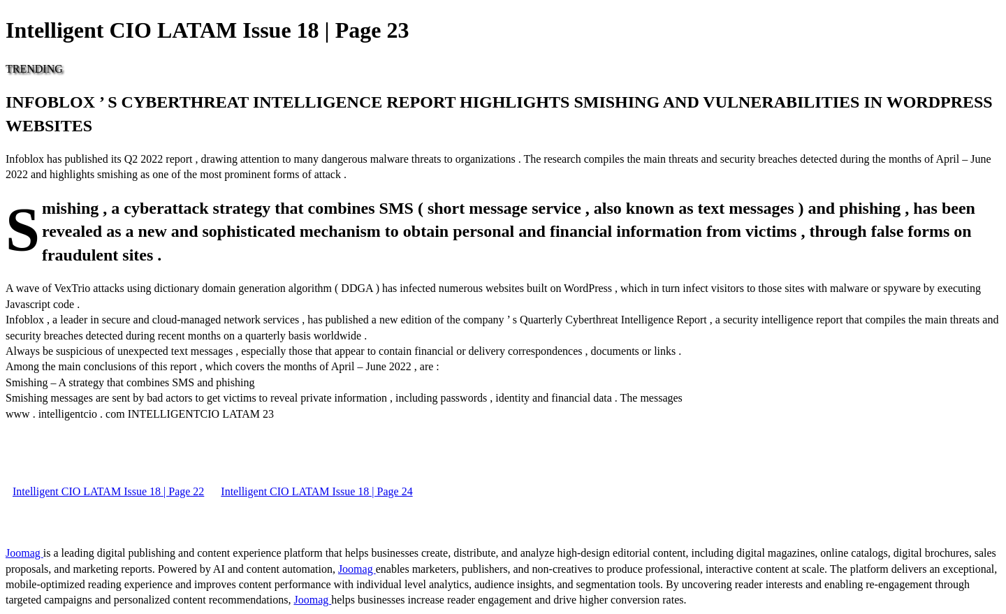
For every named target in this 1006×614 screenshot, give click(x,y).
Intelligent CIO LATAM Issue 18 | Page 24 (316, 491)
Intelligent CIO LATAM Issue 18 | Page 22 (108, 491)
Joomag (24, 553)
